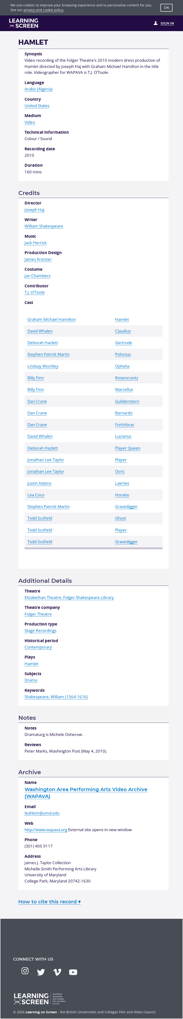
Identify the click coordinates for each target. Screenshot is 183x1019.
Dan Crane (37, 401)
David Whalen (40, 331)
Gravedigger (126, 506)
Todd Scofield (39, 518)
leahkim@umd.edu (42, 813)
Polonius (123, 354)
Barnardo (123, 413)
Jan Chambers (38, 275)
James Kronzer (38, 259)
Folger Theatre (38, 614)
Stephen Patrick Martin (48, 354)
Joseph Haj (34, 209)
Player (121, 459)
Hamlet (122, 319)
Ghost (120, 518)
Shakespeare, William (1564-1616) (56, 696)
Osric (120, 471)
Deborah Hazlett (42, 342)
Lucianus (123, 436)
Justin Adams (39, 483)
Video (30, 122)
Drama (31, 680)
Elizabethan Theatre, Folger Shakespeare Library (69, 597)
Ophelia (122, 366)
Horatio (122, 495)
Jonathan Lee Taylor (45, 459)
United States (37, 105)
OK (166, 7)
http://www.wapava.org (46, 829)
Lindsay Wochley (42, 366)
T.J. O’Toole (35, 292)
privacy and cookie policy (43, 10)
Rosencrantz (126, 377)
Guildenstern (127, 401)
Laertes (122, 483)
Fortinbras (124, 424)
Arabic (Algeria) (38, 89)
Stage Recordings (40, 630)
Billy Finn (35, 377)
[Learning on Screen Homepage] (23, 23)
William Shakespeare (44, 226)
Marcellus (124, 389)
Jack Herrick (36, 242)
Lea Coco (35, 495)
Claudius (123, 331)
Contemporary (38, 647)
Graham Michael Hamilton (51, 319)
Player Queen (127, 448)
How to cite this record (49, 902)
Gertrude (123, 342)
